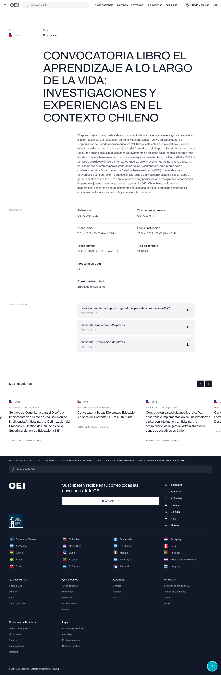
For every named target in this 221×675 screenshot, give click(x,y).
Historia (13, 591)
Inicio (29, 461)
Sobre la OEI (15, 586)
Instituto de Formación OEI (177, 586)
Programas (67, 591)
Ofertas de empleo (18, 628)
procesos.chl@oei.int (91, 286)
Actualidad (171, 5)
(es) (215, 5)
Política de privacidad (73, 628)
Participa (13, 640)
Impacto (66, 609)
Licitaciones (50, 461)
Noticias (117, 591)
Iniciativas (122, 5)
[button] (200, 384)
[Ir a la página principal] (14, 5)
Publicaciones (154, 5)
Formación (137, 5)
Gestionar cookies (71, 646)
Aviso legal (67, 634)
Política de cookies (71, 640)
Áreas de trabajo (104, 5)
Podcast (117, 597)
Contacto (13, 652)
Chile (38, 461)
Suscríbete (110, 501)
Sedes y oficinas (17, 603)
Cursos (167, 597)
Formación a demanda (175, 591)
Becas (167, 603)
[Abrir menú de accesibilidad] (212, 666)
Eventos (117, 586)
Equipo (12, 597)
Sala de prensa (16, 646)
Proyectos (67, 597)
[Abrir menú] (5, 5)
